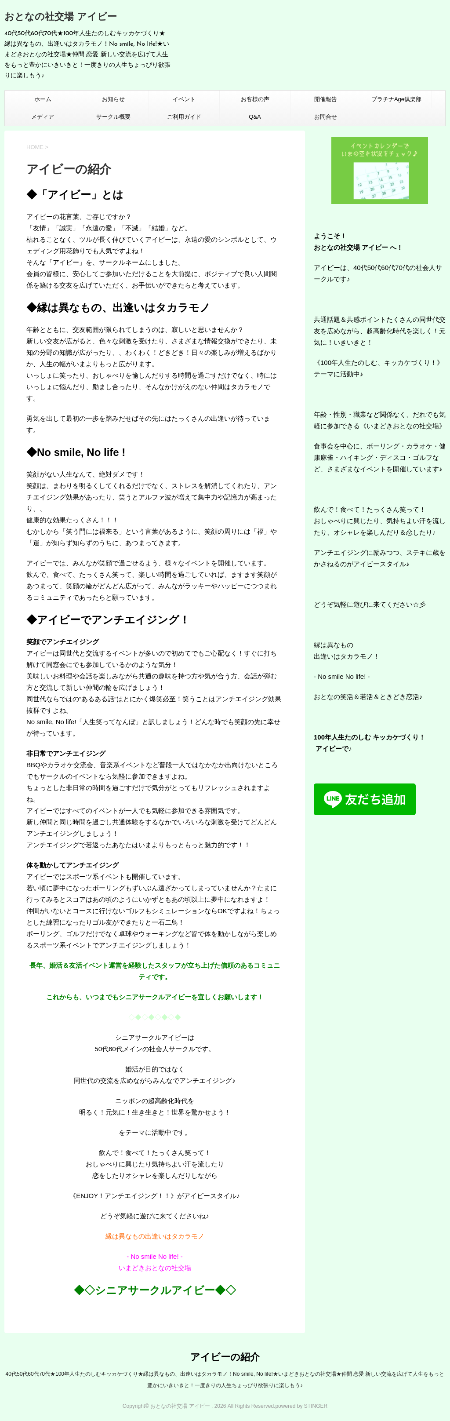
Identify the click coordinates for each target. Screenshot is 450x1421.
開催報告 (325, 99)
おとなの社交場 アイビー (60, 17)
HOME (35, 147)
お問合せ (325, 116)
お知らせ (113, 99)
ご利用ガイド (184, 116)
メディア (42, 116)
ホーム (42, 99)
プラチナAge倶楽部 (396, 99)
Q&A (255, 116)
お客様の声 (255, 99)
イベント (184, 99)
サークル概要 (113, 116)
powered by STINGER (301, 1406)
